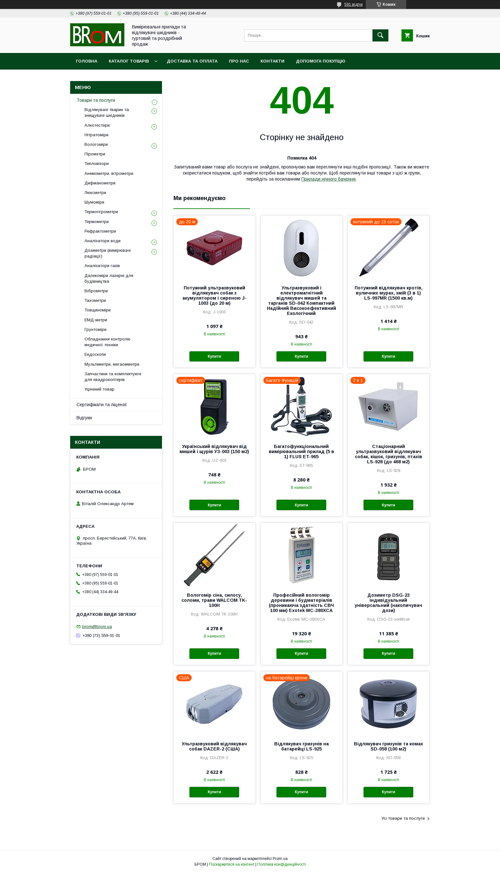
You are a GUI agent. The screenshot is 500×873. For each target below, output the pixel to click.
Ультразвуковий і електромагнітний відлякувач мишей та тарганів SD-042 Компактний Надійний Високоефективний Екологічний (301, 300)
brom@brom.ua (97, 626)
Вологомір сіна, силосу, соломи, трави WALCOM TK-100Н (214, 600)
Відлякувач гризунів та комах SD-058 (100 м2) (388, 746)
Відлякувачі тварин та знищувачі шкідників (107, 112)
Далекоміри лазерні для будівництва (109, 278)
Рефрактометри (100, 231)
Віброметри (96, 290)
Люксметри (95, 192)
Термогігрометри (101, 211)
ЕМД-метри (96, 319)
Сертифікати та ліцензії (102, 404)
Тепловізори (97, 163)
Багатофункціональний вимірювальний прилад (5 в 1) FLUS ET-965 (301, 451)
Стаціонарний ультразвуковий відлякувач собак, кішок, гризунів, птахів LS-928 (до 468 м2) (388, 454)
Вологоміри (96, 144)
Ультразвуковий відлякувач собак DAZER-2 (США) (214, 746)
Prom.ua (280, 858)
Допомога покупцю (320, 61)
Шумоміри (94, 202)
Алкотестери (97, 125)
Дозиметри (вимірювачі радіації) (108, 253)
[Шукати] (380, 35)
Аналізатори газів (102, 265)
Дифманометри (100, 183)
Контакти (272, 61)
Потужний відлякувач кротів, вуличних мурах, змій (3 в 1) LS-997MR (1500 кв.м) (389, 293)
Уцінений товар (99, 389)
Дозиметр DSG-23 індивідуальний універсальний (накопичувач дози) (388, 603)
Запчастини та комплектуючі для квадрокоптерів (113, 376)
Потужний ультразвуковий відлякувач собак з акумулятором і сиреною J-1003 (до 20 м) (214, 295)
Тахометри (95, 300)
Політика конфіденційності (281, 864)
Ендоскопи (95, 354)
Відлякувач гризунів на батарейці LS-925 (301, 746)
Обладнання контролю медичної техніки (107, 342)
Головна (86, 61)
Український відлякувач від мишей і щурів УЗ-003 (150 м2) (214, 449)
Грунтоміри (96, 329)
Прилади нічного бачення (328, 179)
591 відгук (353, 4)
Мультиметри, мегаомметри (112, 364)
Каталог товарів (129, 61)
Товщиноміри (98, 310)
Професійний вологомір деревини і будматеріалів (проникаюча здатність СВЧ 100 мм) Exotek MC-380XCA (301, 603)
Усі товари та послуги (403, 818)
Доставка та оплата (192, 61)
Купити (214, 356)
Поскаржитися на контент (231, 864)
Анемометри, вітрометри (109, 173)
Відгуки (84, 417)
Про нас (239, 61)
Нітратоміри (96, 134)
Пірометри (95, 154)
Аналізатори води (103, 240)
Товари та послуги (96, 100)
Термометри (97, 221)
